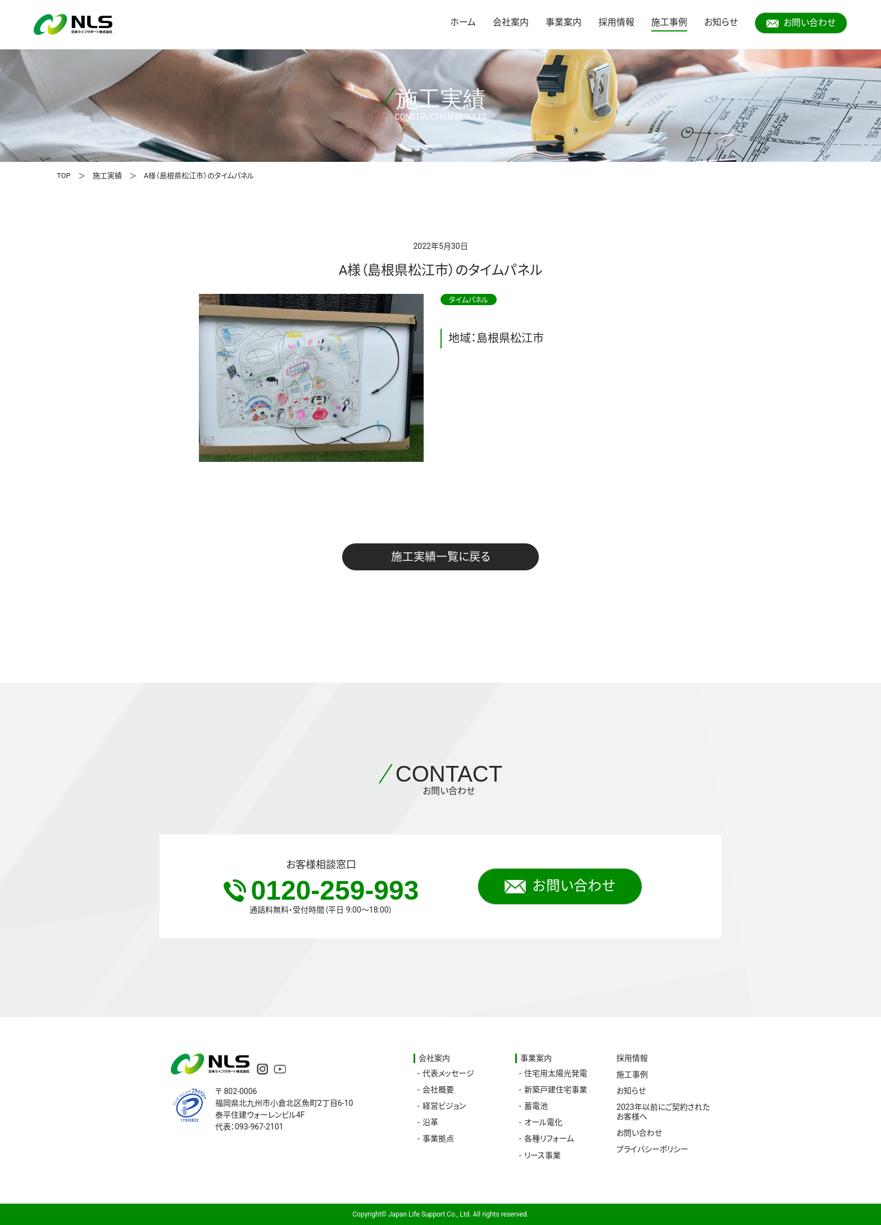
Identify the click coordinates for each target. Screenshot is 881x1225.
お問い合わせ (800, 22)
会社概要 (438, 1089)
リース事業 (542, 1155)
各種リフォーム (549, 1138)
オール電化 (543, 1122)
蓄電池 (536, 1105)
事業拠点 (438, 1138)
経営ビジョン (444, 1105)
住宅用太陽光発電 (555, 1073)
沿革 (430, 1122)
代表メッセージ (448, 1073)
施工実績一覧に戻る (441, 557)
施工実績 (107, 175)
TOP (64, 175)
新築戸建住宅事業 (555, 1089)
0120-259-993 (321, 890)
